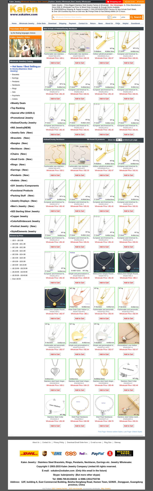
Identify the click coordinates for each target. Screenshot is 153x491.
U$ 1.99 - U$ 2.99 (17, 247)
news (100, 23)
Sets (13, 92)
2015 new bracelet (75, 489)
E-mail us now (96, 442)
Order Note (41, 23)
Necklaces (15, 85)
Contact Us (46, 442)
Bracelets (14, 75)
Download (52, 23)
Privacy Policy (59, 442)
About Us (35, 442)
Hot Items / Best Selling (25, 68)
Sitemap (117, 442)
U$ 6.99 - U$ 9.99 (17, 261)
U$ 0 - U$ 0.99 (16, 240)
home (14, 23)
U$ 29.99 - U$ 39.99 (18, 272)
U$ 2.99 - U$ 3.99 (17, 251)
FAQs (118, 23)
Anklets (14, 99)
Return (93, 23)
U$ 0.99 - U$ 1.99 (17, 244)
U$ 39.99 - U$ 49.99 (18, 275)
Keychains (15, 96)
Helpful (125, 23)
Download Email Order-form (77, 442)
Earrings (14, 78)
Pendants (14, 82)
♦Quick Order (130, 2)
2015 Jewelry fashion (60, 489)
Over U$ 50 (15, 279)
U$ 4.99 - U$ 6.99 (17, 258)
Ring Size (107, 442)
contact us (83, 23)
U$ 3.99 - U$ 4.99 (17, 254)
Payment (72, 23)
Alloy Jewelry (105, 489)
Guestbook (135, 23)
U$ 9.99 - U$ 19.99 (18, 265)
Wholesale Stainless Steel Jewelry (34, 2)
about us (109, 23)
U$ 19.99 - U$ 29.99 (18, 268)
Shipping (62, 23)
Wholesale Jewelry (26, 23)
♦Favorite (140, 2)
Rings (13, 89)
